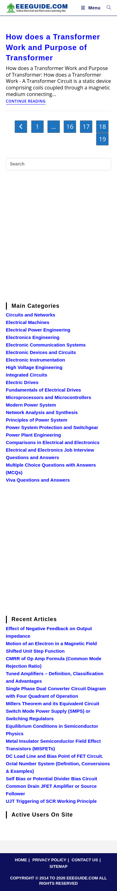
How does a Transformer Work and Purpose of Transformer (53, 47)
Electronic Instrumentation (35, 359)
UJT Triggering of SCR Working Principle (51, 801)
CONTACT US (85, 860)
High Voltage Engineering (34, 367)
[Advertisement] (58, 235)
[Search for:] (106, 7)
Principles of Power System (36, 420)
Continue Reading (26, 101)
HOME (21, 860)
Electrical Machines (27, 322)
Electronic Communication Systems (46, 344)
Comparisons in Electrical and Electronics (53, 442)
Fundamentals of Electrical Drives (43, 389)
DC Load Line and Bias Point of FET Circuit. (54, 756)
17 (86, 126)
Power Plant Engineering (33, 435)
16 (70, 126)
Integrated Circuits (26, 374)
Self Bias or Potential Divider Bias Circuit (51, 778)
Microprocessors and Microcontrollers (48, 397)
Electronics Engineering (33, 337)
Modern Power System (31, 405)
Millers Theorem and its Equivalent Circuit (52, 703)
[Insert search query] (58, 164)
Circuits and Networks (30, 314)
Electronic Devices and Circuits (41, 352)
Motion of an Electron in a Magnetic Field (51, 643)
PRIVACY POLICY (49, 860)
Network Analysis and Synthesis (42, 412)
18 (102, 126)
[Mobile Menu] (91, 7)
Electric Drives (22, 382)
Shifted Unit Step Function (35, 651)
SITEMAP (59, 866)
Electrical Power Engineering (38, 329)
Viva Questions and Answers (38, 480)
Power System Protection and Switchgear (52, 427)
